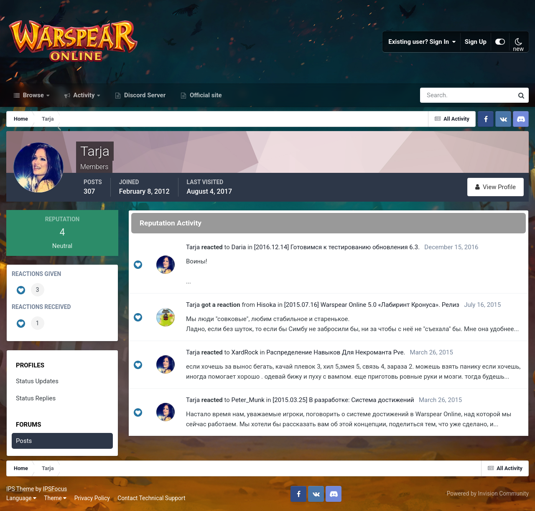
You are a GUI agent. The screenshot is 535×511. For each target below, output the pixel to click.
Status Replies (36, 398)
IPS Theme (20, 489)
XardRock (245, 352)
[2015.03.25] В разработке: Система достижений (343, 400)
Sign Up (476, 42)
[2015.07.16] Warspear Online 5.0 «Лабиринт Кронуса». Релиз (371, 305)
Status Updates (37, 381)
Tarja (193, 247)
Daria (239, 247)
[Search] (438, 95)
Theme (55, 498)
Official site (205, 95)
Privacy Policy (92, 498)
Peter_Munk (248, 400)
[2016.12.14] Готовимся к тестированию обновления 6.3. (337, 247)
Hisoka (266, 305)
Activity (84, 95)
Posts (24, 441)
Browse (33, 95)
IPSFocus (55, 489)
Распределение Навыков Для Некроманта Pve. (335, 352)
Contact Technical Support (151, 498)
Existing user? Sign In (422, 42)
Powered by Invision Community (488, 493)
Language (21, 498)
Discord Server (144, 95)
